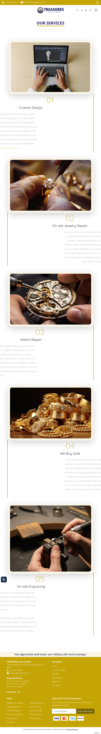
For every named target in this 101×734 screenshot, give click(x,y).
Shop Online (34, 718)
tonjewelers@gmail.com (35, 2)
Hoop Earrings (35, 710)
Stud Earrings (35, 707)
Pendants (11, 722)
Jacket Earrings (36, 703)
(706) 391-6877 (12, 2)
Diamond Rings (13, 710)
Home (54, 666)
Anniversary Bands (15, 714)
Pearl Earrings (35, 714)
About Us (56, 681)
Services (55, 674)
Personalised (12, 718)
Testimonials (57, 678)
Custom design (58, 670)
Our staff (56, 685)
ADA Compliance (72, 729)
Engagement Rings (15, 703)
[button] (77, 10)
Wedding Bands (14, 707)
